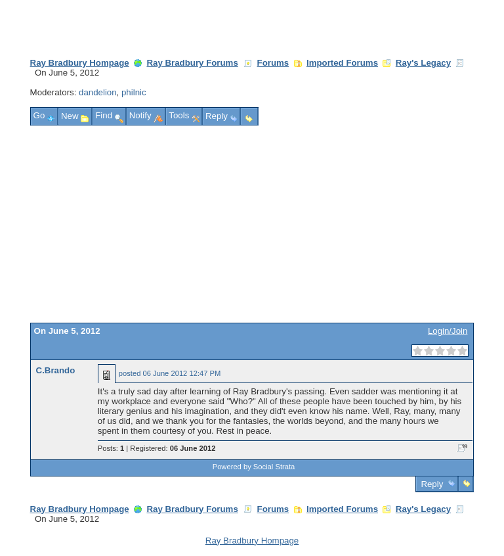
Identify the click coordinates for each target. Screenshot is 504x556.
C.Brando (55, 370)
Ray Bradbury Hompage (79, 63)
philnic (133, 92)
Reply (432, 484)
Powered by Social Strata (254, 467)
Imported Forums (342, 63)
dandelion (98, 92)
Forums (273, 63)
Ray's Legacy (423, 63)
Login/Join (447, 331)
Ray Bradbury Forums (192, 63)
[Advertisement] (252, 224)
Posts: (111, 448)
